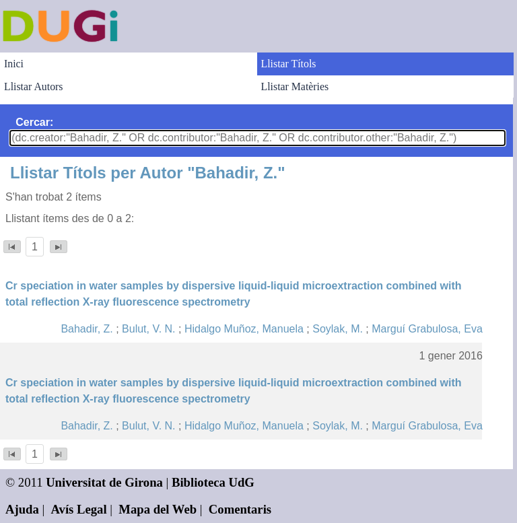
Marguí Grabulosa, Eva (427, 329)
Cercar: (34, 122)
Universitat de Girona (104, 482)
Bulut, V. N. (148, 329)
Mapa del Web (157, 509)
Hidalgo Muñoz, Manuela (244, 329)
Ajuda (22, 509)
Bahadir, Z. (86, 329)
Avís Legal (79, 509)
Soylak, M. (337, 329)
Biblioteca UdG (213, 482)
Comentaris (240, 509)
